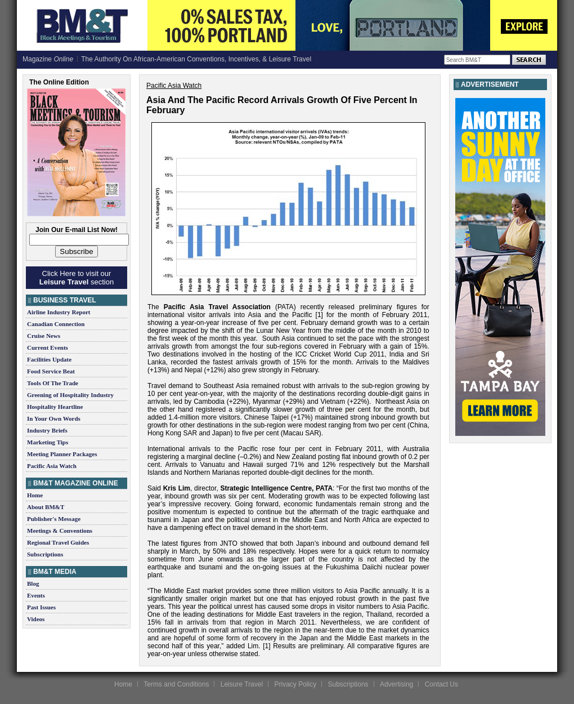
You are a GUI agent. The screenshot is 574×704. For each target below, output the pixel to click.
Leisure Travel (242, 684)
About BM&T (45, 507)
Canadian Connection (55, 323)
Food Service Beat (51, 371)
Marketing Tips (47, 442)
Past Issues (41, 607)
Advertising (396, 684)
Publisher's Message (53, 518)
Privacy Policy (295, 684)
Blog (33, 583)
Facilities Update (49, 359)
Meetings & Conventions (59, 530)
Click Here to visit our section (76, 277)
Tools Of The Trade (52, 383)
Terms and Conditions (176, 684)
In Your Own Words (53, 418)
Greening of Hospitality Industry (70, 394)
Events (36, 595)
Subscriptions (45, 554)
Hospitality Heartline (55, 406)
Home (35, 495)
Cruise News (43, 335)
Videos (35, 619)
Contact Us (441, 684)
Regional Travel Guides (58, 542)
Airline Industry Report (58, 312)
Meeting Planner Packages (62, 454)
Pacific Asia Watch (52, 465)
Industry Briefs (47, 430)
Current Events (47, 347)
